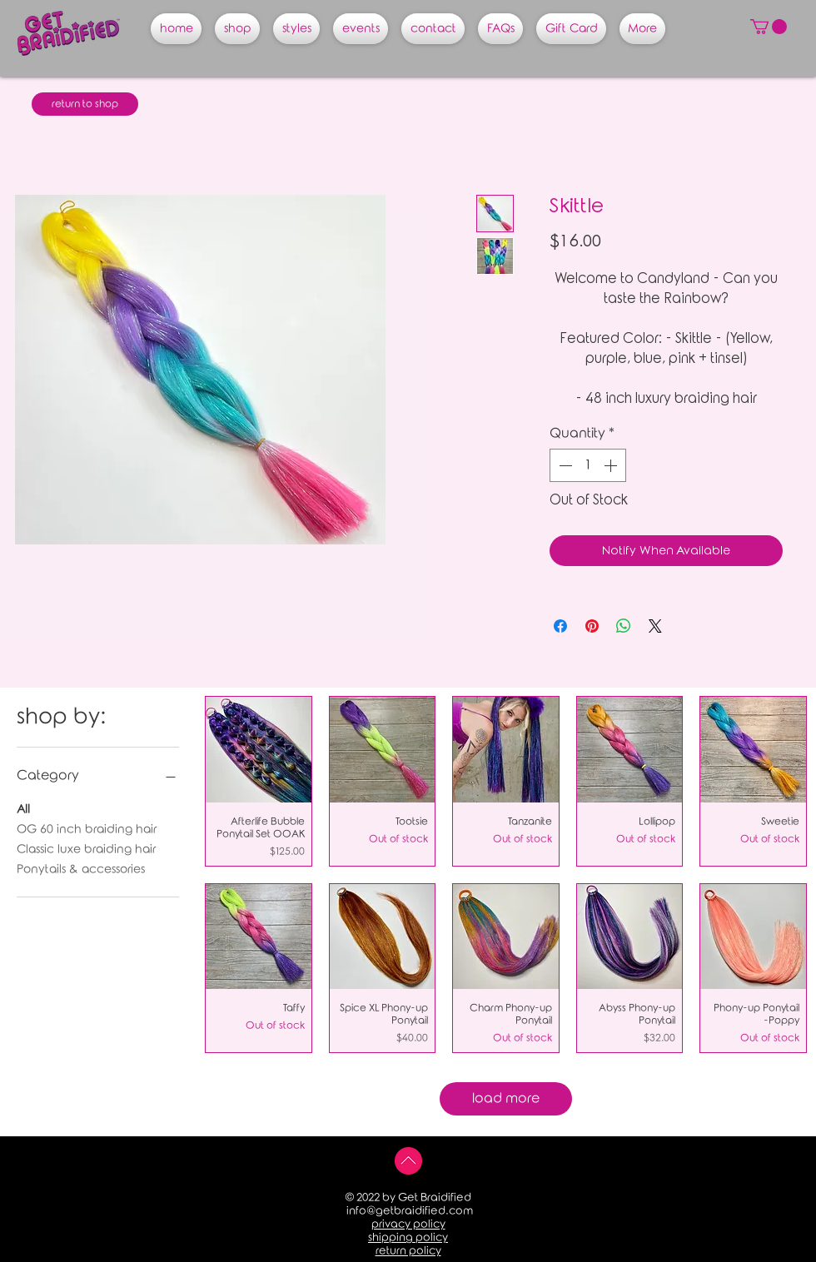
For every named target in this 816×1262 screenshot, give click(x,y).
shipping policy (408, 1237)
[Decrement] (563, 465)
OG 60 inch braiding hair (87, 828)
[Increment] (612, 465)
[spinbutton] (587, 465)
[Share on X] (655, 626)
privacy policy (408, 1224)
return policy (408, 1251)
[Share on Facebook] (560, 626)
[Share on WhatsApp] (624, 626)
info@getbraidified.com (409, 1211)
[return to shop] (85, 104)
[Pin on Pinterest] (592, 626)
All (23, 808)
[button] (768, 26)
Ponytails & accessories (81, 868)
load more (506, 1098)
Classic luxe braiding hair (86, 848)
